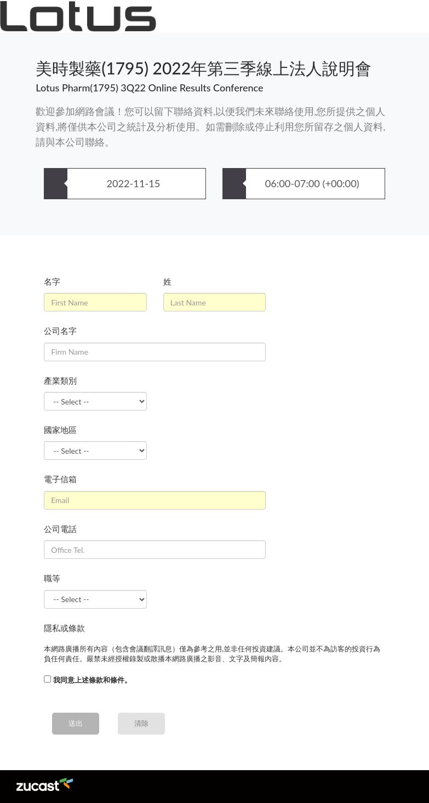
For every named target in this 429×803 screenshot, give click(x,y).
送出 (75, 723)
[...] (47, 679)
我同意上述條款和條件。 (92, 679)
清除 (141, 723)
